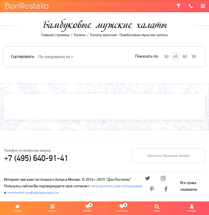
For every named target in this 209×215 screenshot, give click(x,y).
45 (175, 57)
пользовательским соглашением (116, 186)
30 (166, 57)
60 (185, 57)
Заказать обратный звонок (168, 156)
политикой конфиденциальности (33, 193)
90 (194, 57)
